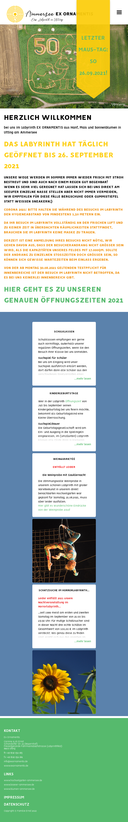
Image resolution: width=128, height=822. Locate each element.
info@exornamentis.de (16, 761)
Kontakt (12, 731)
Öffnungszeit (73, 401)
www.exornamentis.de (16, 766)
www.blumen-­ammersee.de (19, 789)
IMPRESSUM (14, 797)
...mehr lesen (82, 378)
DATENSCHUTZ (16, 804)
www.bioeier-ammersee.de (19, 785)
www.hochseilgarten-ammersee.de (23, 780)
